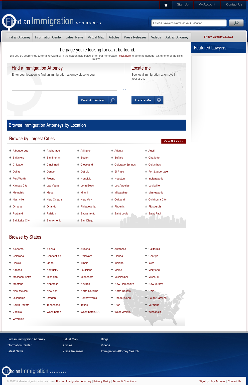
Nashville (18, 199)
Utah (117, 304)
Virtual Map (69, 339)
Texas (84, 304)
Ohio (151, 290)
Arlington (86, 150)
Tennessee (53, 304)
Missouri (153, 276)
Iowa (151, 262)
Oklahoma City (157, 199)
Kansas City (20, 185)
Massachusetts (22, 276)
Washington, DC (91, 311)
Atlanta (119, 150)
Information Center (19, 345)
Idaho (50, 262)
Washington (54, 311)
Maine (118, 269)
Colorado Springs (125, 164)
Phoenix (119, 206)
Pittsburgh (154, 206)
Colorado (18, 255)
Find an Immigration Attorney (26, 339)
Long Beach (88, 185)
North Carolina (89, 290)
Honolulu (86, 178)
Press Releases (72, 351)
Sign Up (182, 4)
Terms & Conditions (124, 381)
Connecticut (54, 255)
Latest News (15, 351)
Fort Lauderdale (158, 171)
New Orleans (55, 199)
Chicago (18, 164)
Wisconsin (154, 311)
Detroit (85, 171)
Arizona (85, 248)
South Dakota (21, 304)
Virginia (17, 311)
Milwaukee (121, 192)
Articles (67, 345)
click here (125, 55)
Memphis (18, 192)
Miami (84, 192)
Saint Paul (154, 213)
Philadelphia (88, 206)
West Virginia (122, 311)
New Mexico (20, 290)
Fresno (51, 178)
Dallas (16, 171)
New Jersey (155, 283)
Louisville (154, 185)
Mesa (50, 192)
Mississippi (121, 276)
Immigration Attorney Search (119, 351)
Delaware (86, 255)
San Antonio (54, 220)
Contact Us (234, 4)
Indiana (119, 262)
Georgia (153, 255)
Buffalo (119, 157)
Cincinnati (53, 164)
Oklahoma (19, 297)
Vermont (153, 304)
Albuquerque (20, 150)
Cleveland (87, 164)
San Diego (87, 220)
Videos (105, 345)
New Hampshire (124, 283)
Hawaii (17, 262)
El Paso (119, 171)
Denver (51, 171)
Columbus (154, 164)
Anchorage (53, 150)
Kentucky (52, 269)
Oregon (51, 297)
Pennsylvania (89, 297)
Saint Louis (121, 213)
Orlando (51, 206)
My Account (206, 4)
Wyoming (18, 318)
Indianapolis (155, 178)
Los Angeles (122, 185)
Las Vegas (53, 185)
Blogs (104, 339)
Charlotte (154, 157)
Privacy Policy (102, 381)
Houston (120, 178)
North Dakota (123, 290)
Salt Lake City (21, 220)
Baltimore (18, 157)
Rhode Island (123, 297)
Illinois (84, 262)
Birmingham (54, 157)
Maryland (154, 269)
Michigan (52, 276)
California (154, 248)
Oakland (120, 199)
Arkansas (120, 248)
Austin (152, 150)
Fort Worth (19, 178)
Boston (85, 157)
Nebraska (52, 283)
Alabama (18, 248)
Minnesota (87, 276)
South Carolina (157, 297)
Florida (119, 255)
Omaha (17, 206)
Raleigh (51, 213)
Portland (18, 213)
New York (86, 199)
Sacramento (88, 213)
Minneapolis (155, 192)
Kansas (17, 269)
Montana (18, 283)
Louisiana (86, 269)
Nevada (85, 283)
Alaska (51, 248)
